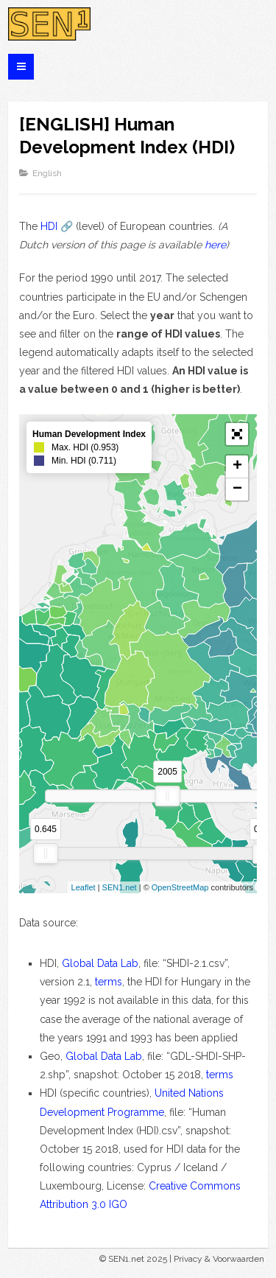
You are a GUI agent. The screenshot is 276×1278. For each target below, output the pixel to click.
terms (108, 982)
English (47, 173)
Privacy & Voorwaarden (219, 1259)
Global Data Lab (100, 963)
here (215, 245)
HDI (48, 226)
